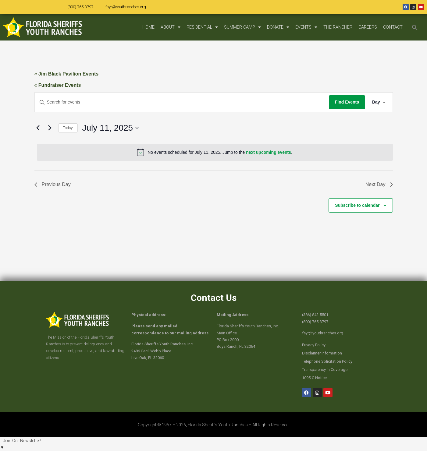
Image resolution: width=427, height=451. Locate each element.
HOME (148, 27)
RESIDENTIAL (202, 27)
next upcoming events (268, 152)
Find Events (346, 102)
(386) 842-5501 (315, 314)
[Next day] (50, 128)
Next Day (379, 184)
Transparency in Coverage (324, 369)
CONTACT (393, 27)
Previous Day (52, 184)
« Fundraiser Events (57, 85)
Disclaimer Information (322, 353)
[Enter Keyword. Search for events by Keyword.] (181, 102)
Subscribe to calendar (357, 205)
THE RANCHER (337, 27)
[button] (415, 27)
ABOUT (170, 27)
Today (68, 128)
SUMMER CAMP (242, 27)
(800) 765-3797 (80, 7)
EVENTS (306, 27)
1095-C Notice (314, 377)
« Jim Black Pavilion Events (66, 73)
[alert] (215, 152)
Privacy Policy (314, 345)
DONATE (278, 27)
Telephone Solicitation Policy (327, 361)
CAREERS (367, 27)
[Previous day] (38, 128)
